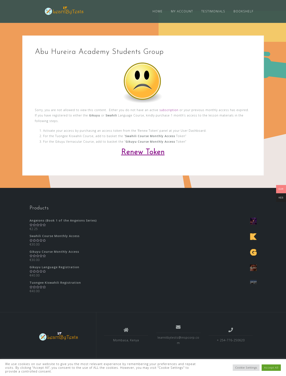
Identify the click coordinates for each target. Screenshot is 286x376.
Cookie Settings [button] (246, 367)
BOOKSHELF (244, 11)
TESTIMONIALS (213, 11)
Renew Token (143, 152)
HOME (158, 11)
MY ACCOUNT (182, 11)
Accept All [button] (271, 367)
